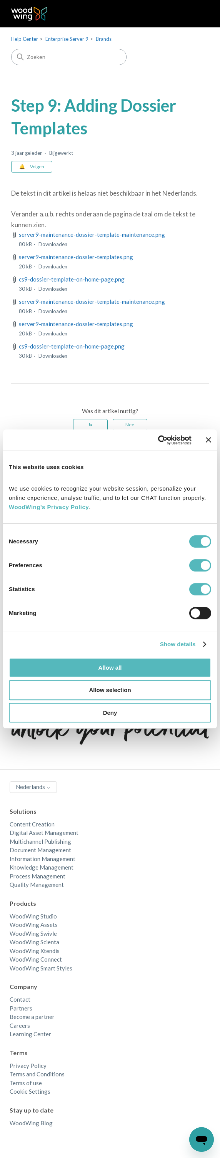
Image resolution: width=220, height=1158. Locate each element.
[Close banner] (208, 439)
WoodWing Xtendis (35, 950)
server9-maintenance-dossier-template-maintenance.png (92, 234)
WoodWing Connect (36, 959)
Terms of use (26, 1082)
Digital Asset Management (44, 832)
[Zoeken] (69, 57)
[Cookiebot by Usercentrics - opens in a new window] (158, 440)
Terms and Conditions (37, 1074)
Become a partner (32, 1016)
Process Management (37, 876)
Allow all (110, 667)
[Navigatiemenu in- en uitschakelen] (195, 14)
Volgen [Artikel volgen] (37, 166)
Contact (20, 999)
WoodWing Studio (33, 916)
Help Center (24, 39)
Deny (110, 712)
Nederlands (33, 786)
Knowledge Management (41, 867)
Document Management (40, 849)
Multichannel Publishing (40, 841)
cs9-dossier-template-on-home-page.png (72, 279)
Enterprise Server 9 (66, 39)
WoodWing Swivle (33, 933)
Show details (178, 644)
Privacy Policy (28, 1065)
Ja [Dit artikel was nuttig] (90, 424)
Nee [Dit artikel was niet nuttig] (129, 424)
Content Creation (32, 824)
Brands (104, 39)
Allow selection (110, 690)
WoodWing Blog (31, 1122)
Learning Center (30, 1034)
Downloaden (52, 244)
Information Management (42, 858)
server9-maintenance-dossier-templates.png (76, 256)
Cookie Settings (30, 1091)
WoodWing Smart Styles (41, 968)
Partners (21, 1008)
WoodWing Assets (34, 924)
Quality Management (37, 884)
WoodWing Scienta (34, 941)
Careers (20, 1025)
